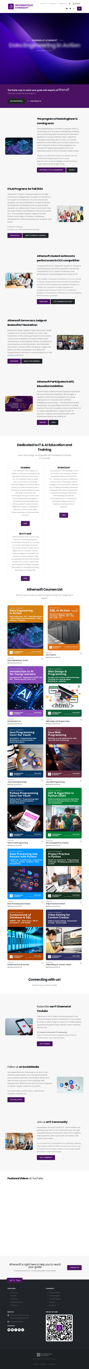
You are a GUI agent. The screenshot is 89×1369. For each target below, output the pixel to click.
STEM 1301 (10, 780)
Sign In (76, 4)
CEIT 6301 (49, 652)
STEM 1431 (10, 901)
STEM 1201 (49, 719)
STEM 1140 (10, 719)
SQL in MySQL (51, 655)
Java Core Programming (17, 782)
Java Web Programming (55, 782)
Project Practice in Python (55, 904)
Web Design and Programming (57, 721)
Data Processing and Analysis (18, 904)
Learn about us (35, 101)
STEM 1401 (10, 841)
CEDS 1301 (10, 658)
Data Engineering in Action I (17, 660)
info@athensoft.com (17, 1322)
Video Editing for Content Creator (58, 964)
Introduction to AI (14, 721)
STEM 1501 (10, 962)
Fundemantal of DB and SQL (18, 964)
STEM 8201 (49, 962)
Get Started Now (16, 101)
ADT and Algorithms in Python (57, 843)
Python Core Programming (17, 843)
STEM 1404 (49, 841)
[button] (63, 4)
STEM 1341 (49, 780)
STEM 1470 (49, 901)
